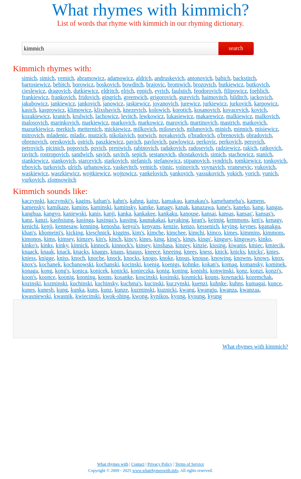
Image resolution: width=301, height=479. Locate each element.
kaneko (241, 207)
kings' (204, 239)
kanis (95, 214)
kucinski (153, 283)
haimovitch (214, 97)
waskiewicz (35, 173)
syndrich (222, 161)
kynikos (159, 296)
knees (190, 252)
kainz (152, 201)
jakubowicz (35, 104)
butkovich (257, 84)
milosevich (171, 129)
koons (105, 277)
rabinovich (146, 148)
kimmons (273, 233)
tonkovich (275, 161)
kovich (259, 110)
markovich (123, 123)
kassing (128, 220)
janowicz (113, 104)
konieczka (142, 271)
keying (229, 226)
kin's (101, 239)
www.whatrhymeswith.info (155, 470)
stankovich (63, 161)
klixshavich (107, 110)
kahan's (101, 201)
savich (103, 154)
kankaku (167, 214)
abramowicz (90, 78)
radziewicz (228, 148)
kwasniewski (36, 296)
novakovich (172, 135)
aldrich (143, 78)
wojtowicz (125, 173)
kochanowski (78, 264)
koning (179, 271)
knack (63, 252)
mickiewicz (117, 129)
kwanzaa (249, 290)
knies (272, 252)
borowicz (83, 84)
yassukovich (210, 173)
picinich (55, 148)
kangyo (52, 214)
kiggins (121, 233)
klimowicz (79, 110)
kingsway (244, 239)
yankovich (181, 173)
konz (241, 271)
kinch (115, 239)
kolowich (159, 110)
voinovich (187, 167)
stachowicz (240, 154)
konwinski (222, 271)
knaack (30, 252)
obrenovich (34, 142)
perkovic (206, 142)
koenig (151, 264)
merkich (65, 129)
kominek (275, 264)
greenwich (135, 97)
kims (49, 239)
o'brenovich (230, 135)
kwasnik (63, 296)
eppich (144, 91)
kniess (29, 258)
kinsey (143, 245)
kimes (230, 233)
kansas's (264, 214)
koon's (29, 277)
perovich (254, 142)
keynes (247, 226)
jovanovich (165, 104)
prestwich (120, 148)
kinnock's (122, 245)
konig (162, 271)
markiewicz (95, 123)
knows (261, 258)
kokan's (210, 264)
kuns (92, 290)
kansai (208, 214)
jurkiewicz (215, 104)
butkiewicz (231, 84)
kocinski (131, 264)
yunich (270, 173)
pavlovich (155, 142)
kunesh (46, 290)
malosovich (35, 123)
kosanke (123, 277)
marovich (176, 123)
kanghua (31, 214)
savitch (121, 154)
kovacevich (235, 110)
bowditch (133, 84)
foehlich (259, 91)
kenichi (30, 226)
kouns (211, 277)
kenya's (130, 226)
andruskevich (169, 78)
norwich (146, 135)
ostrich (85, 142)
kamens (255, 201)
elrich (127, 91)
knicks (237, 252)
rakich (250, 148)
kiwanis (237, 245)
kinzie (200, 245)
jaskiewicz (138, 104)
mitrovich (33, 135)
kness (205, 252)
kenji (47, 226)
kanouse (189, 214)
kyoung (196, 296)
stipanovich (196, 161)
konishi (199, 271)
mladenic (57, 135)
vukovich (265, 167)
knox (277, 258)
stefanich (141, 161)
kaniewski (74, 214)
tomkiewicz (248, 161)
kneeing (172, 252)
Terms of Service (189, 464)
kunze (121, 290)
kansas (226, 214)
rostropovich (54, 154)
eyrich (162, 91)
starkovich (116, 161)
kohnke (190, 264)
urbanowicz (97, 167)
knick (221, 252)
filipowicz (235, 91)
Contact (137, 464)
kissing (217, 245)
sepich (139, 154)
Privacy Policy (160, 464)
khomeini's (51, 233)
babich (222, 78)
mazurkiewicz (38, 129)
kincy (130, 239)
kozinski (31, 283)
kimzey (85, 239)
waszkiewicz (65, 173)
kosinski (169, 277)
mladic (77, 135)
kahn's (120, 201)
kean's (198, 220)
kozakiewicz (36, 116)
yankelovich (153, 173)
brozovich (204, 84)
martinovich (203, 123)
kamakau (172, 201)
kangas (274, 207)
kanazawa (203, 207)
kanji (109, 214)
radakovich (173, 148)
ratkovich (270, 148)
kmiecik (274, 245)
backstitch (244, 78)
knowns (242, 258)
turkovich (54, 167)
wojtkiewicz (96, 173)
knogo (150, 258)
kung (62, 290)
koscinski (146, 277)
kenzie (170, 226)
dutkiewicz (85, 91)
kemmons (237, 220)
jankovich (89, 104)
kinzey (182, 245)
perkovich (230, 142)
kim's (138, 233)
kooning (86, 277)
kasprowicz (52, 110)
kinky (62, 245)
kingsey (222, 239)
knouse (200, 258)
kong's (62, 271)
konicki (119, 271)
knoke (166, 258)
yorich (252, 173)
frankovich (63, 97)
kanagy (164, 207)
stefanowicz (167, 161)
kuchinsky (106, 283)
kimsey (66, 239)
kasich (29, 110)
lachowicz (106, 116)
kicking (74, 233)
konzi (256, 271)
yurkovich (33, 180)
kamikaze (57, 207)
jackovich (261, 97)
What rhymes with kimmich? (255, 347)
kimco (214, 233)
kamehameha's (227, 201)
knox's (29, 264)
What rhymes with (114, 9)
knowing (221, 258)
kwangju (207, 290)
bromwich (179, 84)
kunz (106, 290)
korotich (182, 110)
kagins (83, 201)
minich (223, 129)
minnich (243, 129)
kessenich (208, 226)
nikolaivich (121, 135)
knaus (117, 252)
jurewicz (190, 104)
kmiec (256, 245)
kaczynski (33, 201)
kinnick (79, 245)
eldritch (109, 91)
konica (80, 271)
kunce (274, 283)
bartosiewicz (36, 84)
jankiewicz (62, 104)
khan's (29, 233)
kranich (61, 116)
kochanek (50, 264)
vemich (66, 78)
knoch (78, 258)
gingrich (111, 97)
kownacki (232, 277)
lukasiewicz (180, 116)
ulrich (74, 167)
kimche (155, 233)
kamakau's (196, 201)
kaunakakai (152, 220)
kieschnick (98, 233)
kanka (124, 214)
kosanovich (207, 110)
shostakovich (193, 154)
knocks (131, 258)
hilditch (238, 97)
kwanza (228, 290)
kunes (28, 290)
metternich (90, 129)
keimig (216, 220)
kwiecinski (87, 296)
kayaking (178, 220)
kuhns (236, 283)
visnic (166, 167)
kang (257, 207)
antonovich (199, 78)
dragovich (59, 91)
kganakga (269, 226)
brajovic (155, 84)
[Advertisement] (145, 319)
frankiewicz (35, 97)
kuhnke (218, 283)
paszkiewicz (109, 142)
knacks (81, 252)
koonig (66, 277)
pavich (133, 142)
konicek (99, 271)
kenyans (151, 226)
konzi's (273, 271)
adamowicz (120, 78)
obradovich (259, 135)
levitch (129, 116)
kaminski (101, 207)
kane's (223, 207)
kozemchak (259, 277)
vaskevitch (125, 167)
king (159, 239)
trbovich (31, 167)
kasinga (85, 220)
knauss (134, 252)
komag (229, 264)
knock (114, 258)
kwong (140, 296)
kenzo (187, 226)
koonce (47, 277)
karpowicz (266, 104)
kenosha (110, 226)
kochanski (107, 264)
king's (173, 239)
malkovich (267, 116)
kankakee (144, 214)
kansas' (244, 214)
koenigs (171, 264)
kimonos (31, 239)
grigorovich (163, 97)
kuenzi (199, 283)
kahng (137, 201)
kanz (27, 220)
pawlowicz (181, 142)
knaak (47, 252)
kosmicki (191, 277)
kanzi (41, 220)
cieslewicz (34, 91)
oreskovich (62, 142)
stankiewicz (35, 161)
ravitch (29, 154)
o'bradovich (201, 135)
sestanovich (162, 154)
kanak (182, 207)
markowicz (150, 123)
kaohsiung (61, 220)
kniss (62, 258)
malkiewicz (239, 116)
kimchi (196, 233)
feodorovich (207, 91)
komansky (251, 264)
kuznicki (166, 290)
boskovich (108, 84)
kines (145, 239)
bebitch (61, 84)
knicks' (256, 252)
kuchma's (131, 283)
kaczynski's (60, 201)
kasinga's (106, 220)
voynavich (213, 167)
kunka (77, 290)
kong (46, 271)
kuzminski (143, 290)
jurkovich (240, 104)
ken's (257, 220)
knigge (46, 258)
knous (182, 258)
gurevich (189, 97)
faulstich (181, 91)
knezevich (134, 110)
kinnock (100, 245)
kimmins (250, 233)
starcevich (89, 161)
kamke (146, 207)
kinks (47, 245)
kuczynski (177, 283)
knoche (96, 258)
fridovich (88, 97)
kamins (80, 207)
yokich (234, 173)
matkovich (254, 123)
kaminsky (125, 207)
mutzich (97, 135)
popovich (77, 148)
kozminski (55, 283)
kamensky (33, 207)
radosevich (200, 148)
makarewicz (209, 116)
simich (29, 78)
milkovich (144, 129)
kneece (152, 252)
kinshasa (163, 245)
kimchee (176, 233)
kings (189, 239)
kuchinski (81, 283)
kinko (264, 239)
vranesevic (240, 167)
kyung (215, 296)
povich (98, 148)
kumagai (255, 283)
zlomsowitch (61, 180)
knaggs (100, 252)
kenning (89, 226)
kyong (178, 296)
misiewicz (266, 129)
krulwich (82, 116)
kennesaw (66, 226)
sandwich (82, 154)
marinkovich (64, 123)
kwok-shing (116, 296)
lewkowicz (151, 116)
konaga (30, 271)
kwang (187, 290)
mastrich (230, 123)
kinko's (30, 245)
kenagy (274, 220)
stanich (264, 154)
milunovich (199, 129)
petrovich (32, 148)
